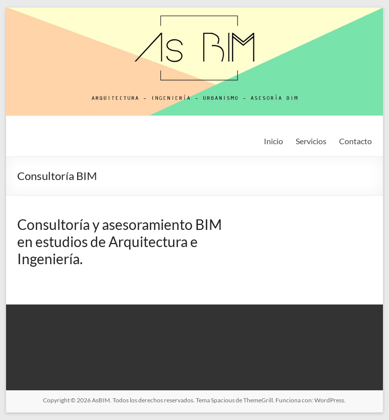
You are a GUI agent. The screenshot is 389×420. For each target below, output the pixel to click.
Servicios (311, 141)
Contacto (355, 141)
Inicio (273, 141)
